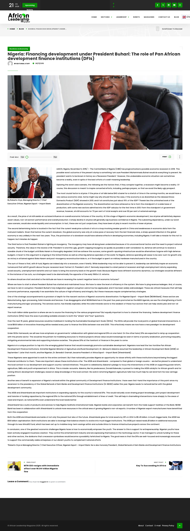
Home (94, 17)
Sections (106, 17)
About (141, 525)
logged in (44, 482)
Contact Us (164, 17)
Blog (176, 17)
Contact (149, 525)
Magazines (149, 17)
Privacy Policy (168, 525)
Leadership (122, 17)
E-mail (158, 525)
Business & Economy (19, 49)
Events (136, 17)
